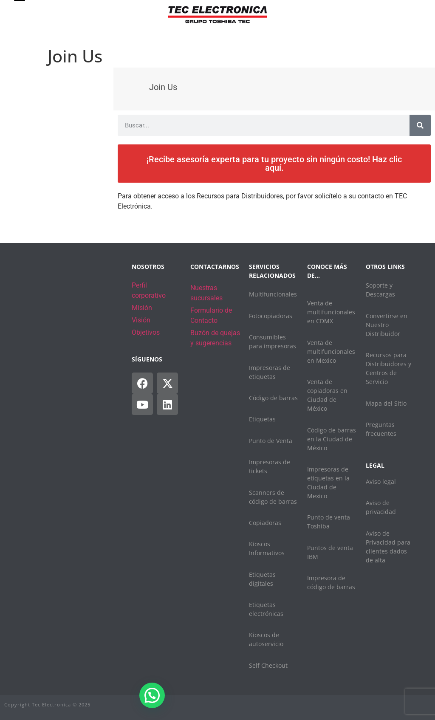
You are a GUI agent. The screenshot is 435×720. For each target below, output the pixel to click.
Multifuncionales (273, 294)
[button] (152, 695)
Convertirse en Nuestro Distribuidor (386, 325)
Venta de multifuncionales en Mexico (331, 351)
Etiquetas (262, 419)
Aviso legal (381, 481)
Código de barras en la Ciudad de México (331, 439)
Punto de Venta (270, 441)
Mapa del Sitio (386, 403)
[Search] (420, 125)
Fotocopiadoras (270, 316)
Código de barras (273, 398)
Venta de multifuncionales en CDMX (331, 312)
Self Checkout (268, 665)
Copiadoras (265, 523)
